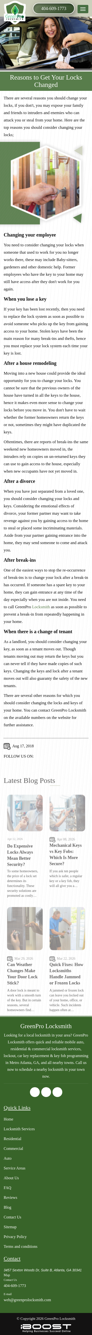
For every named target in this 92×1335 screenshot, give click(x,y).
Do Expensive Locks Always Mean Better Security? (20, 871)
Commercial (13, 1148)
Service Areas (14, 1168)
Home (8, 1119)
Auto (8, 1158)
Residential (12, 1139)
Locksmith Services (19, 1129)
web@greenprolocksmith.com (27, 1300)
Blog (7, 1207)
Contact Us (12, 1217)
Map (7, 1275)
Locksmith (41, 611)
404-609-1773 (53, 8)
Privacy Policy (15, 1237)
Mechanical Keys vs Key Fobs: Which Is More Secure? (66, 870)
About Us (11, 1178)
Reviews (10, 1197)
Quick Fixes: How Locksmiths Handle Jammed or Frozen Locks (66, 989)
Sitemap (10, 1227)
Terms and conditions (21, 1246)
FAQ (7, 1188)
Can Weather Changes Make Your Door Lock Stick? (22, 989)
